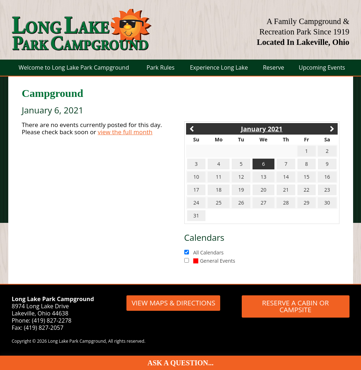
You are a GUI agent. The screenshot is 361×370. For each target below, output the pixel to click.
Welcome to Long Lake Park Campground (74, 67)
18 (219, 189)
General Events (214, 260)
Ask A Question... (181, 363)
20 (264, 189)
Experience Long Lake (219, 67)
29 (306, 202)
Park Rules (161, 67)
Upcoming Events (321, 67)
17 (196, 189)
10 (196, 176)
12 (241, 176)
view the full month (125, 132)
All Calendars (208, 252)
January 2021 (262, 129)
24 (196, 202)
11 (219, 176)
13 (264, 176)
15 (306, 176)
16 (327, 176)
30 (327, 202)
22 (306, 189)
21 (286, 189)
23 (327, 189)
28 (286, 202)
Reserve (273, 67)
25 (219, 202)
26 (241, 202)
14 (286, 176)
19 (241, 189)
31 (196, 215)
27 (264, 202)
